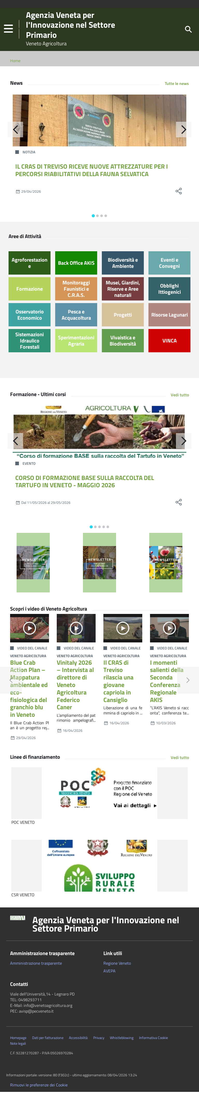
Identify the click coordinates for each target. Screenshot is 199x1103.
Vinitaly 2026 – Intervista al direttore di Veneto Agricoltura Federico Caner (75, 696)
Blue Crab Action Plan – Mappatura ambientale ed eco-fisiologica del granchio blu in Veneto (29, 699)
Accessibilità (78, 1049)
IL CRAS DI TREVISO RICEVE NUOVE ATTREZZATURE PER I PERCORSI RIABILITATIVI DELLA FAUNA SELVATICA (91, 181)
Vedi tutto (180, 406)
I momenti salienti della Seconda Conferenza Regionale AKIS (166, 692)
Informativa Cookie (153, 1049)
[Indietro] (15, 140)
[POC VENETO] (99, 804)
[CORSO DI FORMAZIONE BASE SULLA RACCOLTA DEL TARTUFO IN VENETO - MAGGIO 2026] (99, 443)
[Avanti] (183, 140)
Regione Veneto (117, 974)
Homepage (18, 1049)
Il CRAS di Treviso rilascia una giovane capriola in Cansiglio (118, 692)
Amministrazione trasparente (36, 974)
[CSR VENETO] (99, 877)
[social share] (178, 202)
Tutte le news (177, 94)
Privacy (98, 1049)
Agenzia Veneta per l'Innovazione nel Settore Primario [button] (105, 935)
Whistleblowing (121, 1049)
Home (15, 72)
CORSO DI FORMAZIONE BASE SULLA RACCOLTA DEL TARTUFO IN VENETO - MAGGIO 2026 (84, 492)
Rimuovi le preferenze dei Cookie (39, 1096)
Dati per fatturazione (47, 1049)
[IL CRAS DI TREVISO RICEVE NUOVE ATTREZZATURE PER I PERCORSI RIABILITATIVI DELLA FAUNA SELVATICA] (99, 131)
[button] (8, 34)
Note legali (18, 1054)
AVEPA (109, 982)
